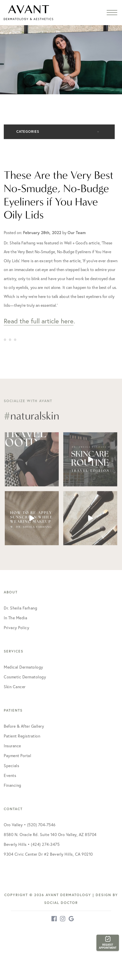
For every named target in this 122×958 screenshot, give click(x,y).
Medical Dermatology (23, 667)
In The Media (15, 617)
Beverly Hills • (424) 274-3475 (31, 844)
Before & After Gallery (24, 726)
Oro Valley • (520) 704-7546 (30, 824)
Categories (27, 131)
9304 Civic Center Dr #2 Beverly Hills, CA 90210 (48, 854)
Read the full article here (39, 321)
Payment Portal (17, 755)
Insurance (12, 745)
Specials (11, 765)
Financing (12, 785)
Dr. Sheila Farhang (20, 608)
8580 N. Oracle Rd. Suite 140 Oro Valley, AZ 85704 (50, 834)
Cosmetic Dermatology (25, 676)
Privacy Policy (16, 627)
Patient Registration (22, 735)
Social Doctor (61, 902)
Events (10, 775)
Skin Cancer (15, 686)
